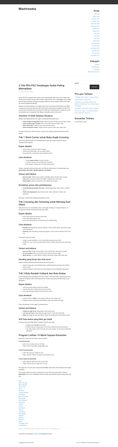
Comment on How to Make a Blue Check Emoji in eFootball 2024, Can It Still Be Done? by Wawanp (87, 104)
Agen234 (21, 415)
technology (22, 394)
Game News (22, 408)
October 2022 (95, 50)
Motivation (21, 390)
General (97, 64)
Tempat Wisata (23, 400)
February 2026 (95, 19)
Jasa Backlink (22, 413)
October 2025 (95, 28)
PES (45, 428)
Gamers (21, 410)
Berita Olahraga (23, 384)
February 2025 (95, 43)
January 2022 (95, 53)
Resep (20, 421)
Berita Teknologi (23, 383)
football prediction (23, 392)
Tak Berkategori (95, 67)
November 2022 (95, 48)
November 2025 (95, 26)
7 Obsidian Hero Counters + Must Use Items (86, 97)
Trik (59, 428)
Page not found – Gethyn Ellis (83, 99)
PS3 (48, 428)
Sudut (50, 428)
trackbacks (36, 434)
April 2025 (96, 38)
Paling (42, 428)
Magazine (78, 442)
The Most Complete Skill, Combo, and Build (86, 108)
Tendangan (55, 428)
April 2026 (96, 14)
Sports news (22, 386)
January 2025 (95, 45)
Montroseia (27, 9)
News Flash (22, 402)
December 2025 (95, 23)
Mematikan (37, 428)
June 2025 (96, 36)
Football (21, 404)
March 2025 (96, 41)
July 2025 (96, 33)
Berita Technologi (23, 396)
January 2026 (95, 21)
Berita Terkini (22, 398)
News (20, 381)
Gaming (21, 406)
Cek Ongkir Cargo (23, 423)
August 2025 (96, 31)
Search (77, 83)
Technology (96, 69)
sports (20, 388)
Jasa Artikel (22, 412)
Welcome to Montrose (93, 71)
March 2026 (96, 16)
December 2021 (95, 55)
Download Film (23, 425)
